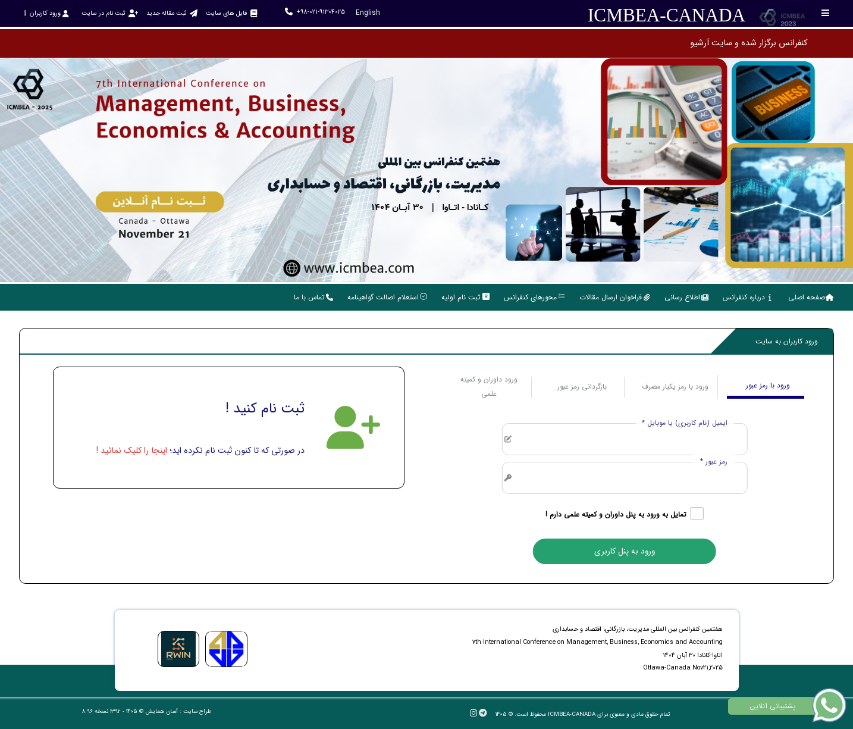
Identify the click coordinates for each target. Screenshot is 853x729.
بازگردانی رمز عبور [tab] (582, 386)
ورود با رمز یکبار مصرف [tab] (675, 386)
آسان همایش (161, 711)
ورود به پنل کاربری (624, 551)
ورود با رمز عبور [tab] (768, 385)
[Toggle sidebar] (825, 12)
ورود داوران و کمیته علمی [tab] (489, 386)
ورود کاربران (46, 13)
